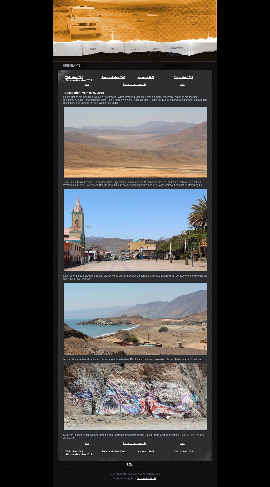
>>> (182, 84)
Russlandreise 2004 (113, 77)
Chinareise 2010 (183, 77)
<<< (87, 84)
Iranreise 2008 (146, 77)
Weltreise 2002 (74, 77)
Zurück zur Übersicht (134, 84)
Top (131, 464)
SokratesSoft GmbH (146, 478)
